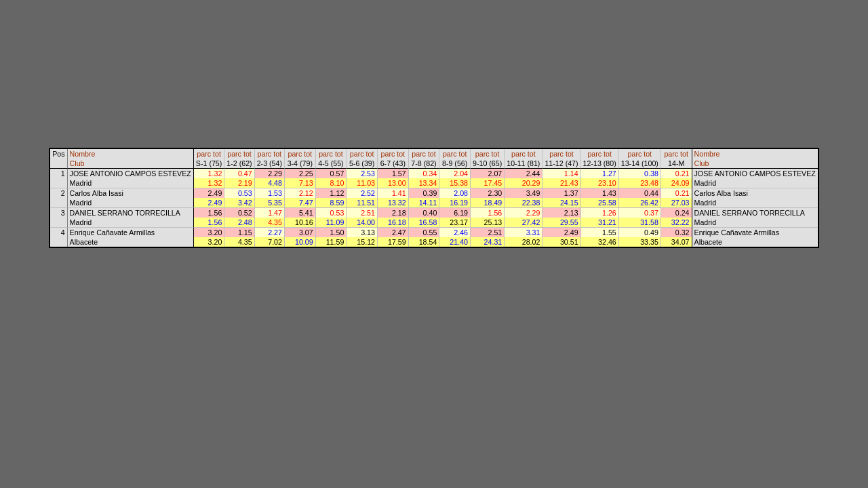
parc (204, 154)
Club (77, 163)
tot (217, 154)
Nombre (83, 154)
